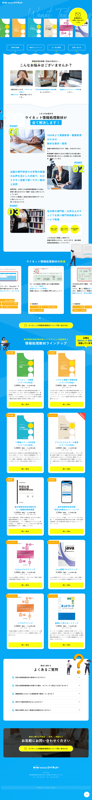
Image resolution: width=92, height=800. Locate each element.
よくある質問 (56, 58)
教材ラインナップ (36, 58)
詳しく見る (25, 415)
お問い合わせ (76, 58)
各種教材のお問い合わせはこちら (78, 20)
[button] (39, 328)
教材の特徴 (15, 58)
